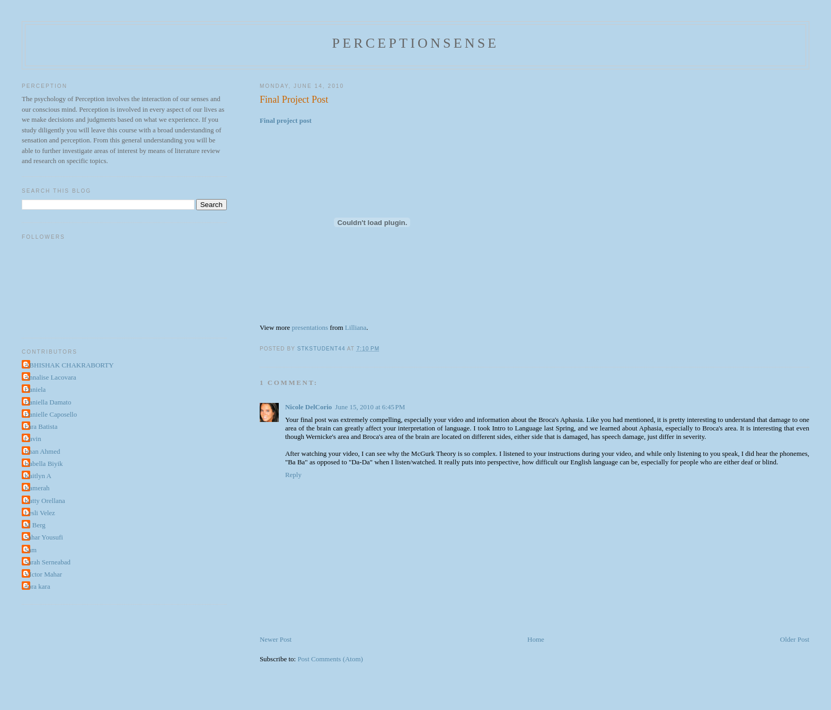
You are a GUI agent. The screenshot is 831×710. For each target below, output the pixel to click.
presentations (309, 327)
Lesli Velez (39, 513)
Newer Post (275, 639)
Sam (30, 550)
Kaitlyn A (37, 476)
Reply (293, 475)
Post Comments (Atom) (330, 659)
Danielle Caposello (50, 414)
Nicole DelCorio (308, 407)
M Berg (35, 525)
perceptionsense (415, 43)
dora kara (37, 586)
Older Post (794, 639)
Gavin (32, 439)
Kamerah (37, 488)
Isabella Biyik (43, 464)
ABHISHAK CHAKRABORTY (69, 365)
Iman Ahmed (42, 451)
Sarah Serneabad (47, 562)
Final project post (286, 120)
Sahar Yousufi (43, 537)
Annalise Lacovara (50, 377)
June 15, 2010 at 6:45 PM (370, 407)
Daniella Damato (47, 402)
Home (535, 639)
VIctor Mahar (43, 574)
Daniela (35, 389)
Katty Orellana (44, 501)
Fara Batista (40, 426)
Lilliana (355, 327)
